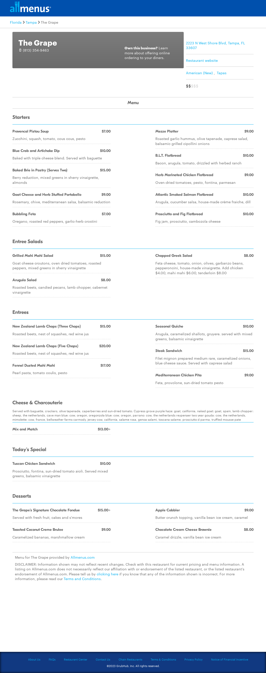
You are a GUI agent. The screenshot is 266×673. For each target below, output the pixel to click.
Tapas (221, 72)
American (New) (199, 72)
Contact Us (103, 659)
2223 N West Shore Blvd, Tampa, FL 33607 (215, 45)
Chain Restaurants (130, 659)
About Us (34, 659)
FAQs (52, 659)
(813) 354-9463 (36, 50)
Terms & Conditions (163, 659)
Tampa (31, 22)
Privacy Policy (193, 659)
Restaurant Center (75, 659)
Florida (16, 22)
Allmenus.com (83, 557)
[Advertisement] (133, 619)
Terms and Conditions (82, 578)
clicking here (107, 573)
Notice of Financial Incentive (229, 659)
